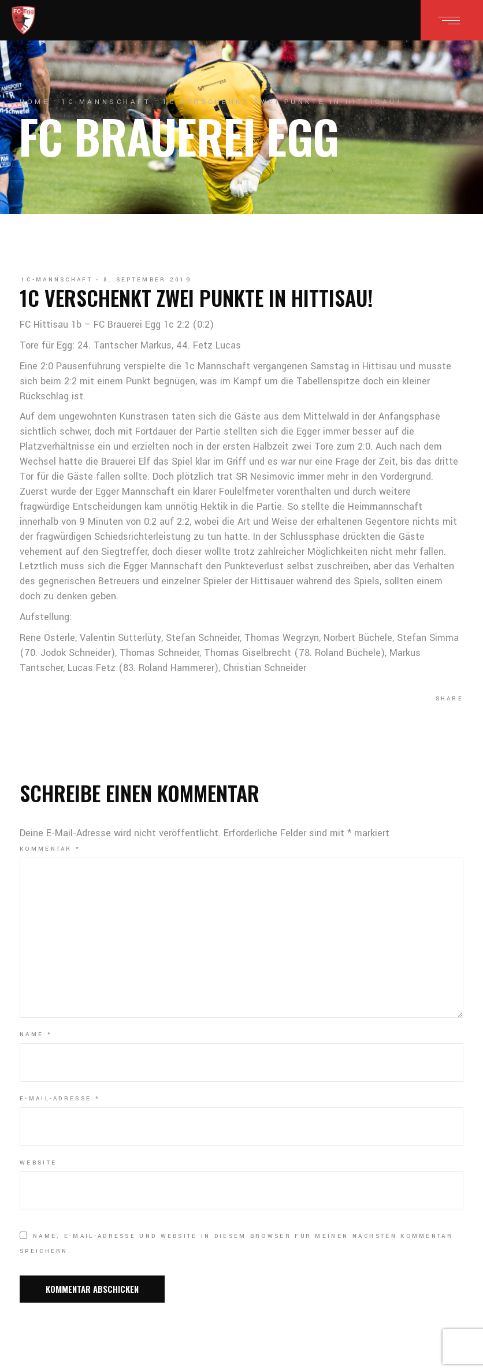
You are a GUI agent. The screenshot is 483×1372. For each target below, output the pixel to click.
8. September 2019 (147, 280)
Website (38, 1162)
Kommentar (50, 849)
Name (36, 1034)
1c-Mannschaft (106, 102)
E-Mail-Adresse (60, 1098)
